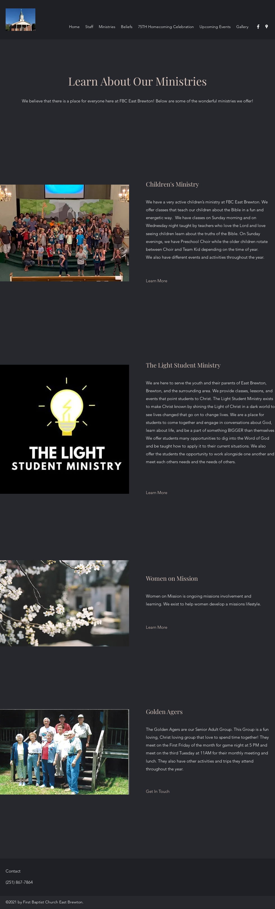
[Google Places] (266, 26)
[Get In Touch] (158, 791)
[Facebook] (258, 26)
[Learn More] (156, 281)
